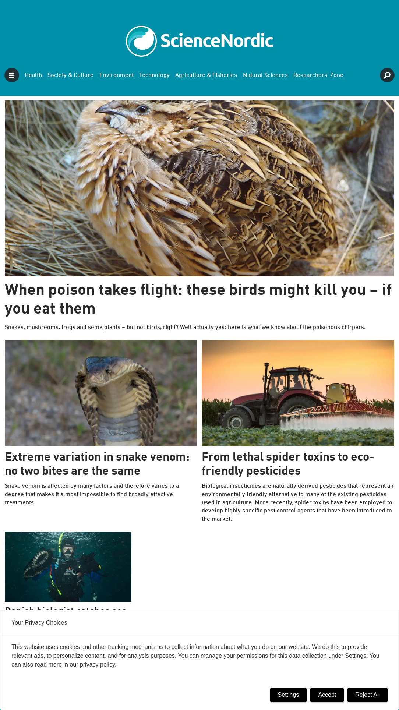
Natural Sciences (265, 75)
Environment (116, 75)
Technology (154, 75)
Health (33, 75)
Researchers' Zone (318, 75)
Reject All (367, 695)
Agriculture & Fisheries (206, 75)
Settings (288, 695)
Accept (327, 695)
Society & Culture (70, 75)
